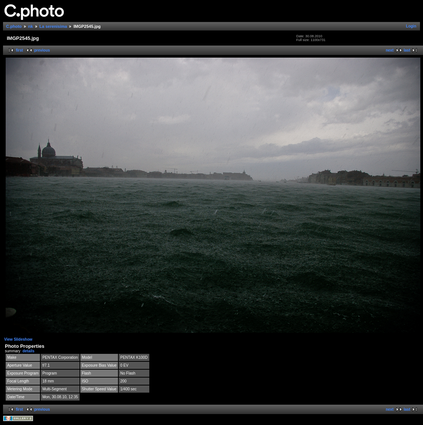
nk (30, 26)
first (19, 50)
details (29, 351)
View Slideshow (18, 339)
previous (42, 50)
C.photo (14, 26)
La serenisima (53, 26)
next (390, 50)
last (407, 50)
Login (411, 26)
